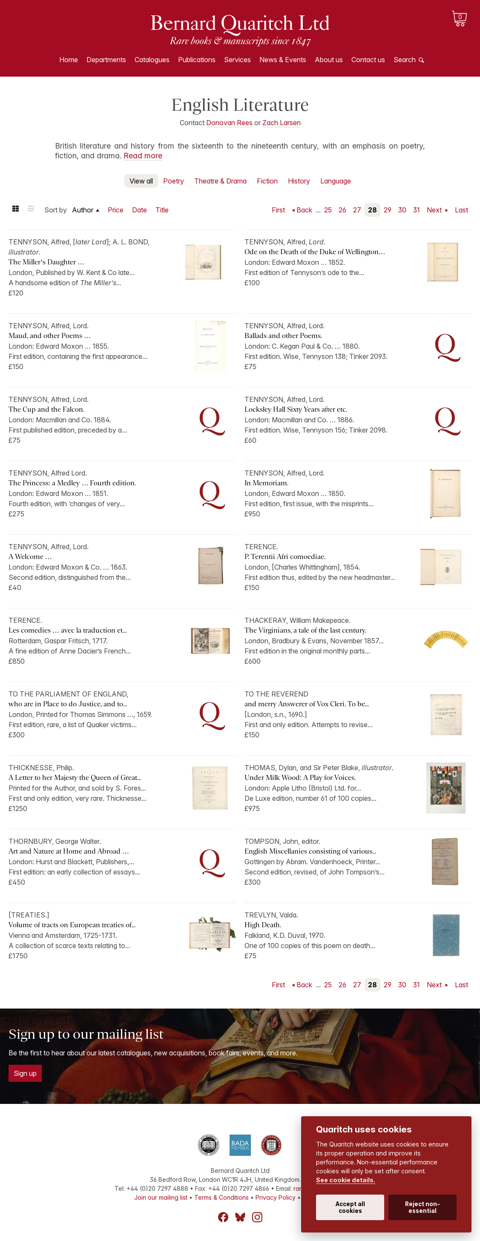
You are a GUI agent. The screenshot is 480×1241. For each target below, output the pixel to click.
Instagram (257, 1217)
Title (162, 210)
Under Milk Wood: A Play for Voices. (300, 778)
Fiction (267, 181)
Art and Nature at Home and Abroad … (69, 851)
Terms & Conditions (221, 1197)
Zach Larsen (281, 122)
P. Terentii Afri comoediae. (284, 557)
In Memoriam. (267, 483)
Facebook (223, 1217)
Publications (197, 59)
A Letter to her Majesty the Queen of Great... (75, 778)
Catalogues (152, 59)
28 (372, 210)
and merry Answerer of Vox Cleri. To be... (306, 704)
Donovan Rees (229, 122)
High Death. (262, 925)
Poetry (173, 181)
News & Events (282, 59)
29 (387, 210)
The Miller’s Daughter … (46, 262)
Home (68, 59)
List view (30, 209)
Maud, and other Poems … (50, 336)
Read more (143, 155)
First (278, 210)
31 (416, 210)
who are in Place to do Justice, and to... (68, 704)
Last (461, 210)
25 (328, 210)
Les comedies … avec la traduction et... (67, 630)
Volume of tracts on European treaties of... (72, 925)
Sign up (25, 1073)
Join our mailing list (160, 1197)
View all (141, 181)
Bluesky (240, 1217)
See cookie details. (345, 1180)
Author (82, 210)
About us (329, 59)
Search (405, 59)
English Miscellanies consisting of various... (310, 851)
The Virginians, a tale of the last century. (306, 630)
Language (335, 181)
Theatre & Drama (220, 181)
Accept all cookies (350, 1207)
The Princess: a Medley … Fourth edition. (72, 483)
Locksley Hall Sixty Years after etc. (295, 409)
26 (342, 210)
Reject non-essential (422, 1207)
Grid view (15, 209)
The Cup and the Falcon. (46, 409)
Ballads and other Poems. (283, 336)
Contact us (368, 59)
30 (402, 210)
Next (435, 210)
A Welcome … (30, 557)
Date (139, 210)
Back (304, 210)
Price (116, 210)
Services (237, 59)
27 (357, 210)
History (299, 181)
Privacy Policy (276, 1197)
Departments (106, 59)
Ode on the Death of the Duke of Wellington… (314, 252)
